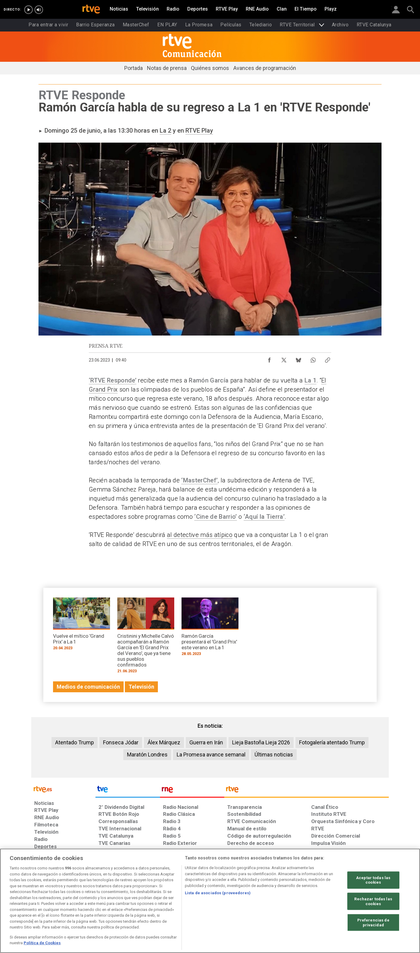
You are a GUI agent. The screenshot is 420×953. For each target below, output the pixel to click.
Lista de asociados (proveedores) (218, 893)
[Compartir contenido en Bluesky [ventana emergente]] (298, 358)
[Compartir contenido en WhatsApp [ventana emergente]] (313, 358)
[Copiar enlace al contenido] (327, 358)
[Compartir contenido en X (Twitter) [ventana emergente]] (284, 358)
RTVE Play (199, 130)
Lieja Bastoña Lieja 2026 (261, 742)
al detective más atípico (199, 534)
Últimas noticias (274, 754)
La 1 (310, 380)
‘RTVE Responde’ (112, 380)
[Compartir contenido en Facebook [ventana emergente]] (269, 358)
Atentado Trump (74, 742)
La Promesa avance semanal (211, 754)
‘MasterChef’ (199, 480)
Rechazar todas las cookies (373, 901)
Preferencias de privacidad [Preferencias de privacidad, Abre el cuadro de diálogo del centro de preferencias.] (373, 922)
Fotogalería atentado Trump (332, 742)
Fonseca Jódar (120, 742)
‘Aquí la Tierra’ (264, 516)
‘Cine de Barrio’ (215, 516)
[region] (210, 901)
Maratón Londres (147, 754)
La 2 (165, 130)
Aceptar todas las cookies (373, 880)
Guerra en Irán (206, 742)
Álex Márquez (164, 742)
